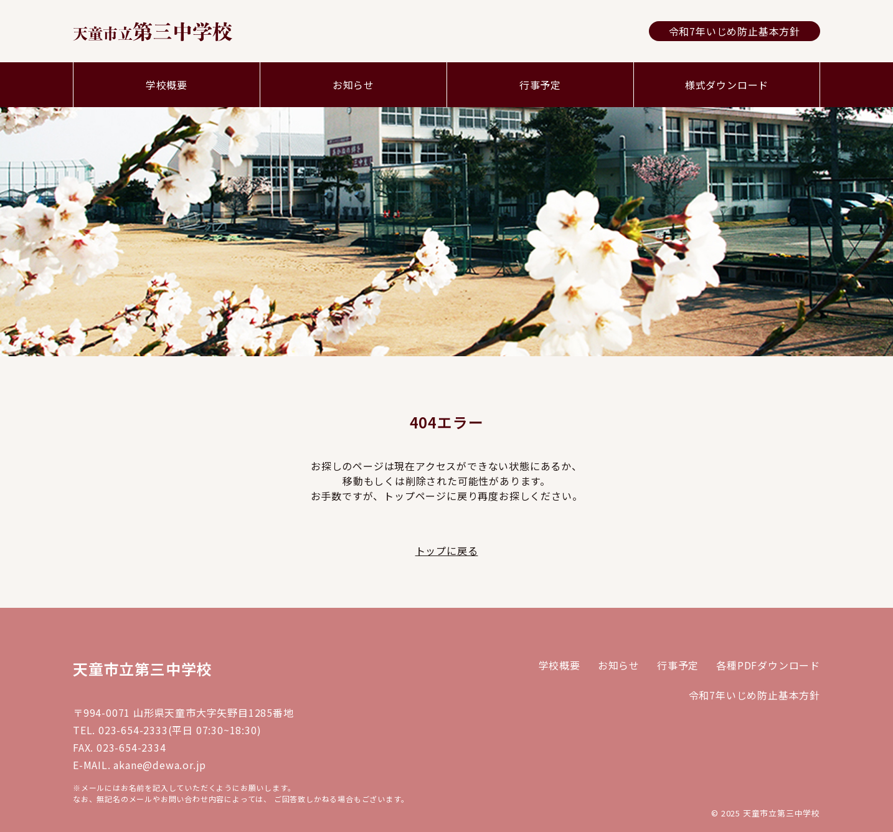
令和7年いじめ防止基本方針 (734, 31)
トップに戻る (446, 550)
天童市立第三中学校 (142, 668)
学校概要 (166, 84)
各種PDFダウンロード (768, 665)
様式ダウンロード (726, 84)
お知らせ (353, 84)
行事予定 (540, 84)
